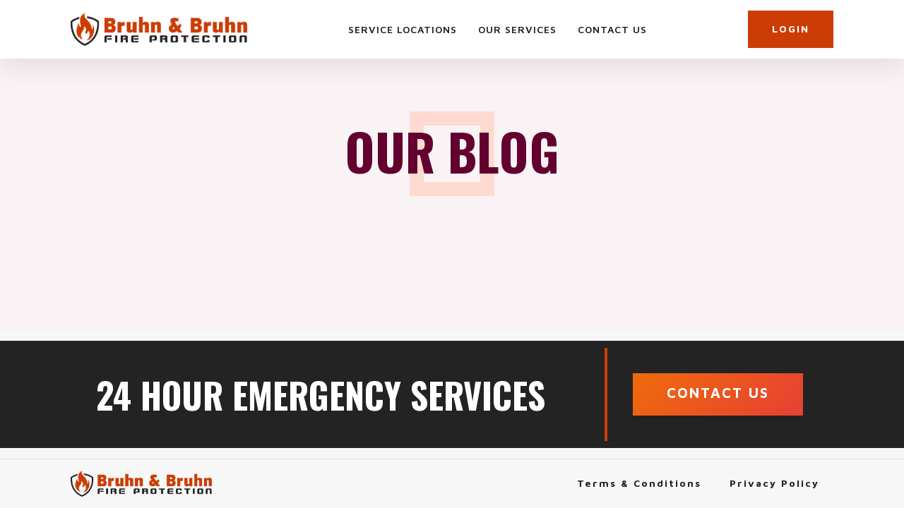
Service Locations (402, 29)
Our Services (517, 29)
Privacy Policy (774, 483)
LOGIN (790, 29)
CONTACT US (718, 393)
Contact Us (612, 29)
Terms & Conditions (639, 483)
